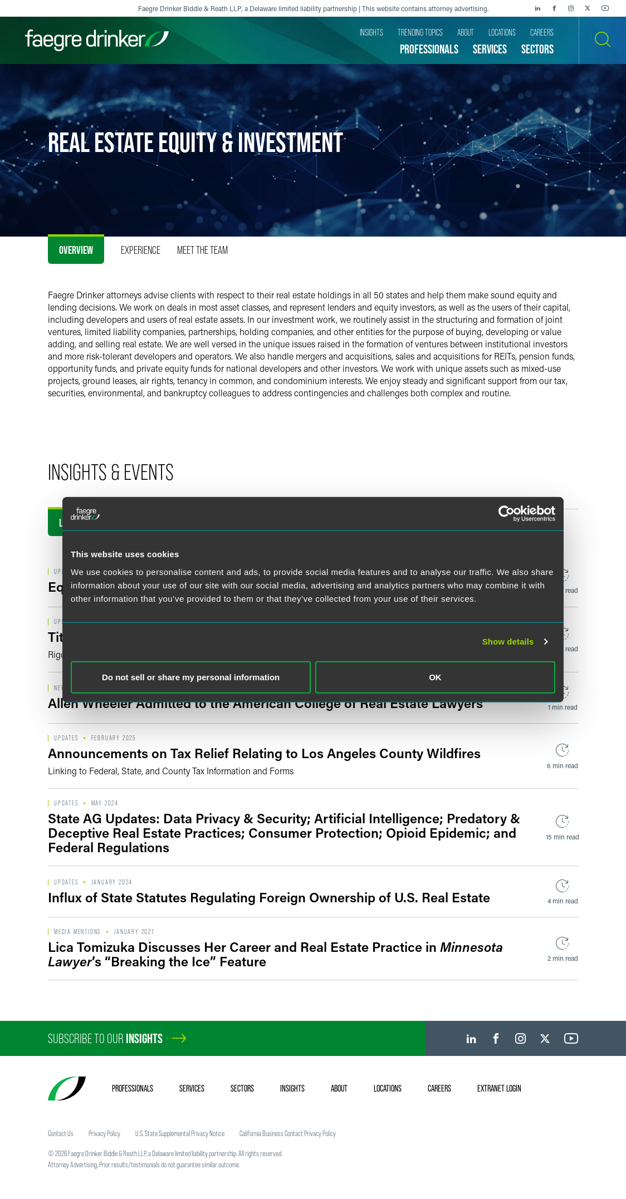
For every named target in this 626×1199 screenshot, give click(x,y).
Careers (439, 1088)
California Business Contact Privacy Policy (287, 1133)
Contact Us (61, 1133)
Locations (388, 1088)
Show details (508, 641)
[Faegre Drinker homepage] (97, 40)
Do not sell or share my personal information (191, 676)
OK (435, 676)
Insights (292, 1088)
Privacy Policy (104, 1133)
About (339, 1088)
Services (191, 1088)
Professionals (132, 1088)
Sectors (242, 1088)
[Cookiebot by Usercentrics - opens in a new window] (506, 513)
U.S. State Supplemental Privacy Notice (179, 1133)
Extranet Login (499, 1088)
